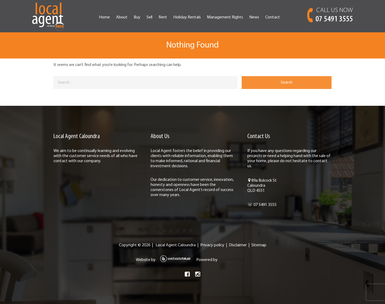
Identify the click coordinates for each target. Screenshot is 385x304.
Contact (272, 17)
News (254, 17)
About (122, 17)
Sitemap (258, 245)
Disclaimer (238, 245)
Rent (163, 17)
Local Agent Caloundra (176, 245)
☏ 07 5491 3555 (261, 205)
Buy (137, 17)
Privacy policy (212, 245)
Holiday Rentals (187, 17)
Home (104, 17)
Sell (149, 17)
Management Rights (225, 17)
